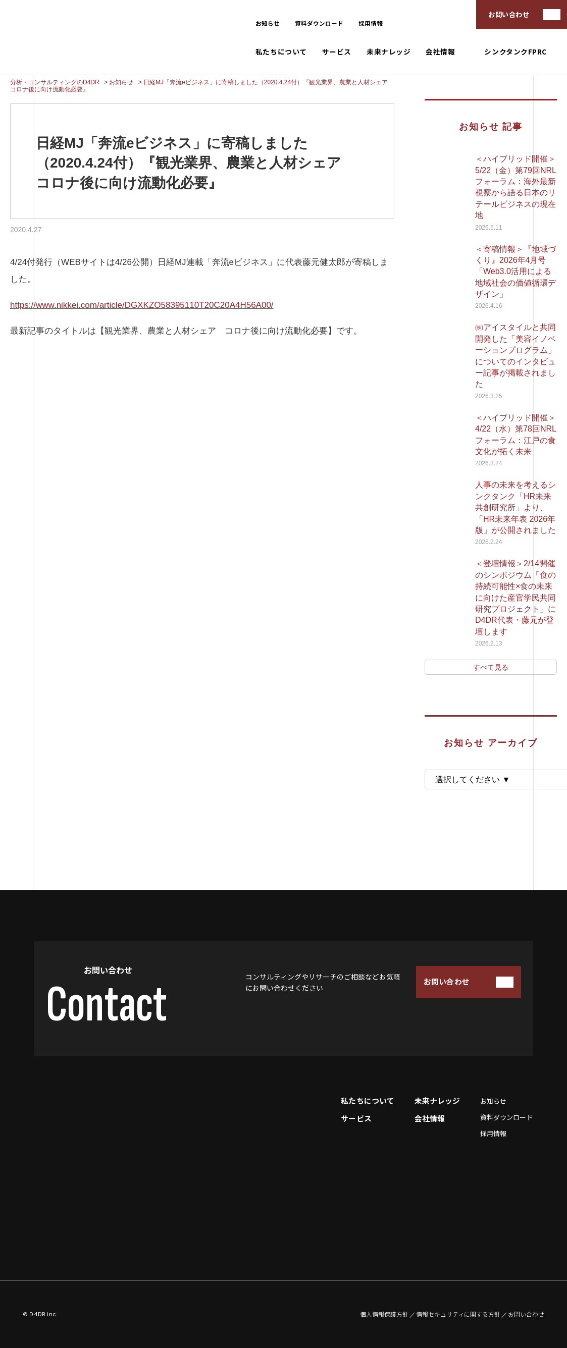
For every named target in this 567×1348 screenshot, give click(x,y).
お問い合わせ (508, 14)
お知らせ (267, 23)
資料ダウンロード (319, 23)
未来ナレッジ (388, 52)
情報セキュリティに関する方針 (458, 1314)
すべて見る (490, 667)
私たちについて (281, 52)
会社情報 (440, 52)
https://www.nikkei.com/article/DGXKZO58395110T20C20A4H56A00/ (142, 305)
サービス (336, 52)
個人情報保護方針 (384, 1314)
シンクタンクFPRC (515, 52)
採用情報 (370, 23)
